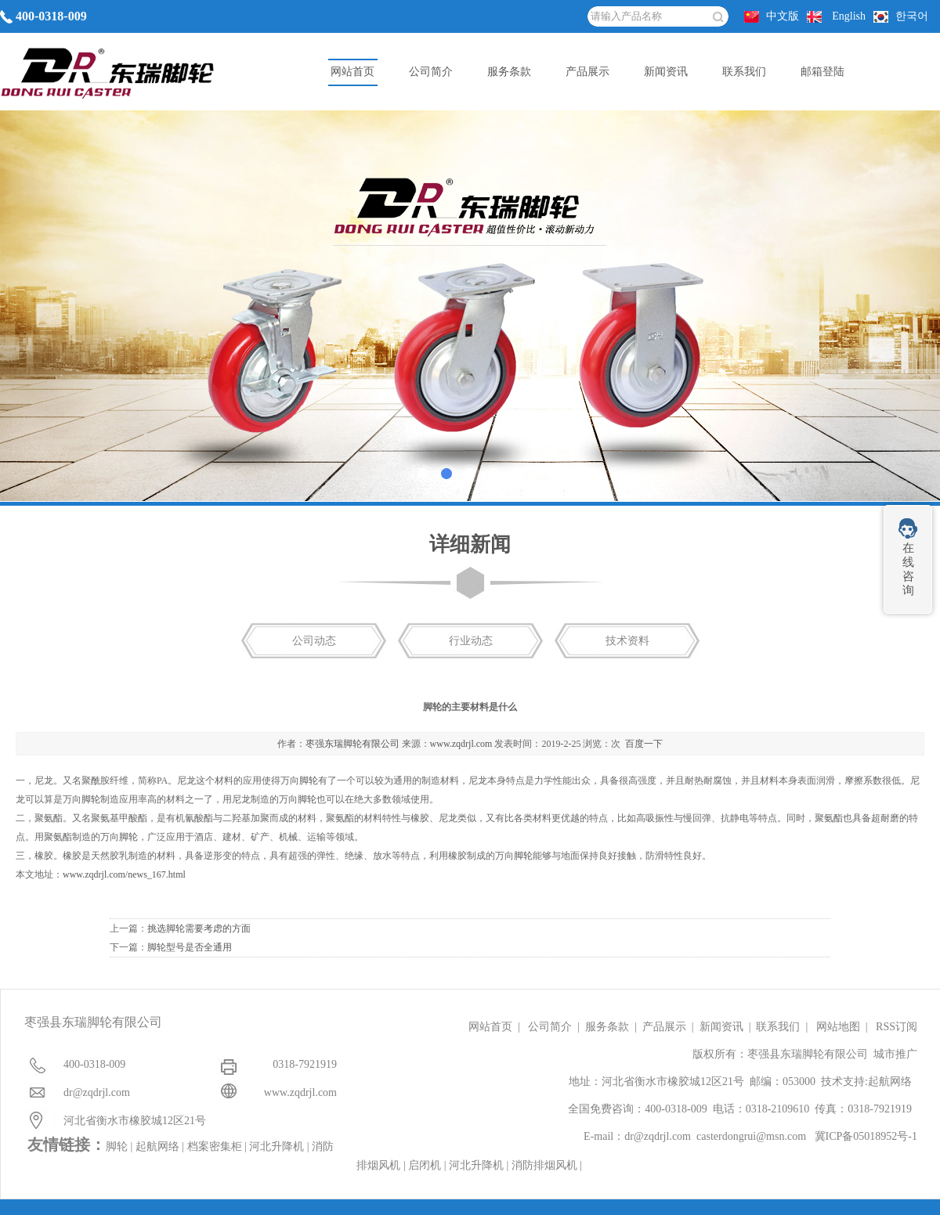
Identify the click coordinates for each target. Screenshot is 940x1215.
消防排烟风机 (544, 1165)
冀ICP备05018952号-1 (866, 1136)
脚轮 (308, 780)
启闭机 (424, 1165)
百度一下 (644, 743)
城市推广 (895, 1054)
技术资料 (627, 641)
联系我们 (744, 72)
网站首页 (352, 72)
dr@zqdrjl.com (657, 1136)
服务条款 (509, 72)
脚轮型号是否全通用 (189, 947)
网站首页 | (497, 1027)
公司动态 (314, 641)
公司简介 (431, 72)
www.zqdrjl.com (461, 743)
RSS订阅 (896, 1027)
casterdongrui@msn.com (751, 1136)
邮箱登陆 (822, 72)
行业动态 (471, 641)
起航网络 (890, 1081)
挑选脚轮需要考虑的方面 (199, 928)
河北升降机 (276, 1146)
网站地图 (838, 1027)
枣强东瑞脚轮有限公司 (353, 743)
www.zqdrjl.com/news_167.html (124, 874)
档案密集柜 (214, 1146)
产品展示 (587, 72)
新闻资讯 (666, 72)
